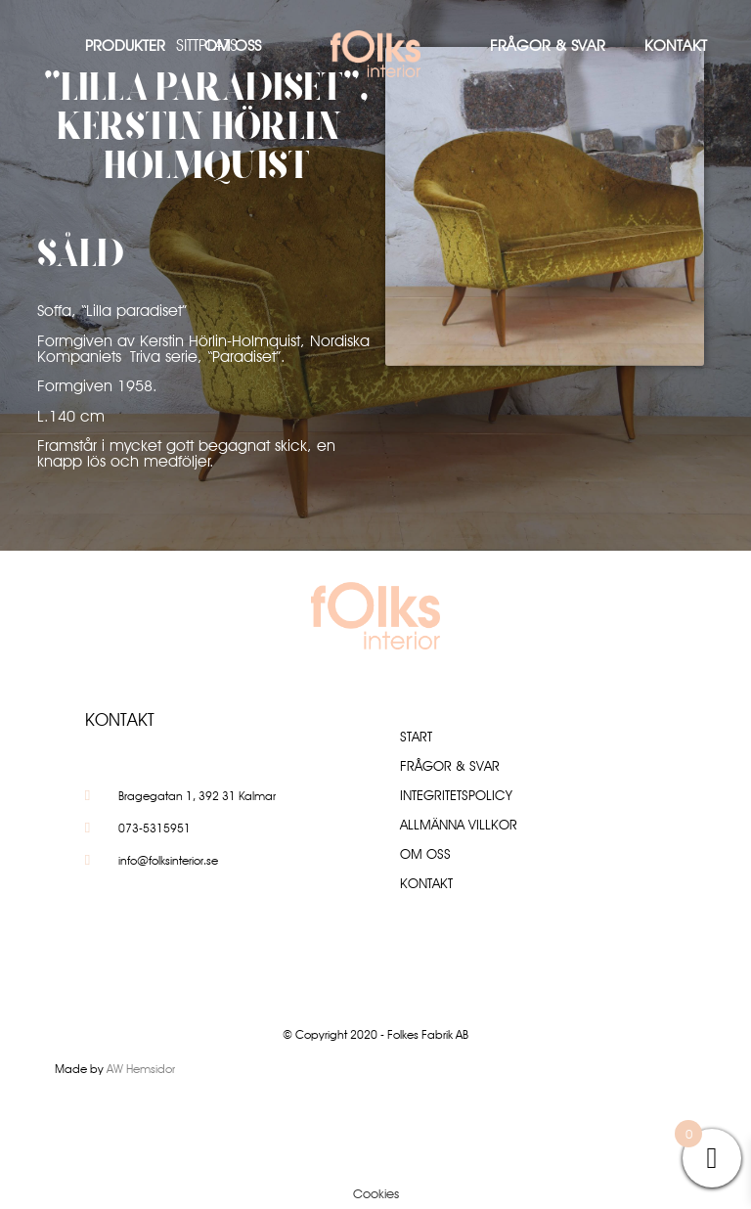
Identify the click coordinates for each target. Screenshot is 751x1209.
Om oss (232, 45)
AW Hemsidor (141, 1068)
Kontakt (675, 45)
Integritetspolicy (456, 795)
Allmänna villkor (458, 824)
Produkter (125, 45)
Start (416, 736)
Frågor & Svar (547, 45)
